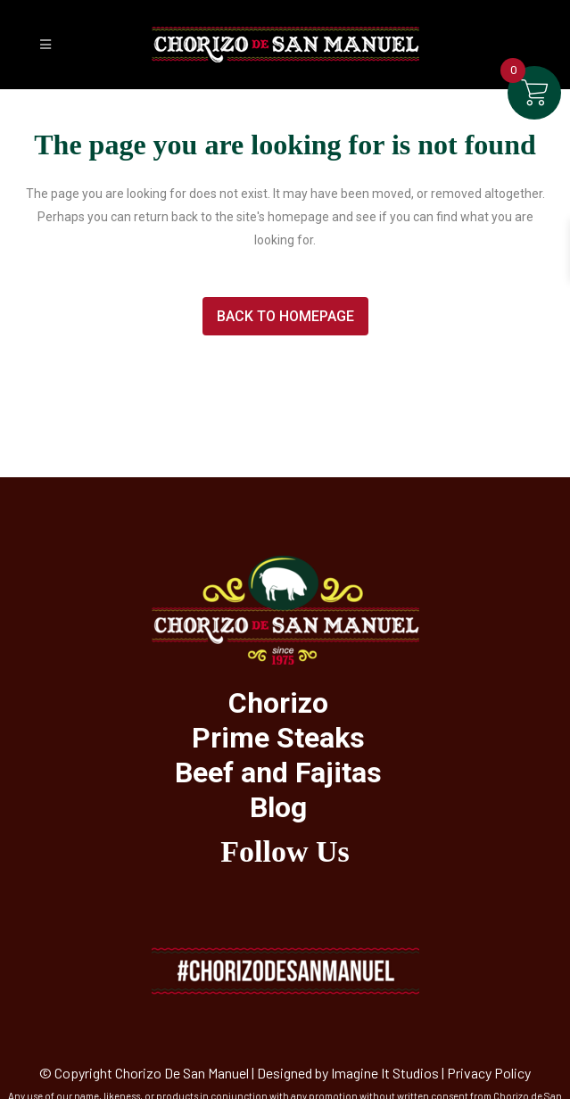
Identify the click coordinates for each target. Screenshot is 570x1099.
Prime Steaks (278, 738)
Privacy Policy (489, 1072)
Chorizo (278, 703)
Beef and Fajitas (278, 772)
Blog (278, 807)
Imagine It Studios (385, 1072)
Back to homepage (285, 316)
